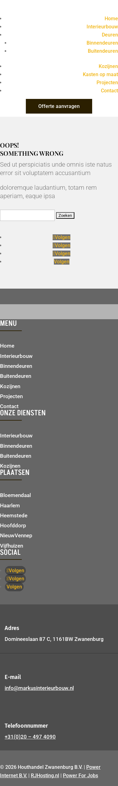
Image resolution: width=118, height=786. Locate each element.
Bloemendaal (15, 495)
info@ (39, 688)
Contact (109, 91)
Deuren (110, 35)
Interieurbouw (102, 27)
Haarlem (10, 505)
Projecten (107, 82)
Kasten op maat (100, 74)
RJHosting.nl (45, 776)
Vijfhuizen (11, 546)
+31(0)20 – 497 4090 (30, 737)
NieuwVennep (16, 535)
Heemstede (13, 515)
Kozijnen (108, 66)
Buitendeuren (103, 51)
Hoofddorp (13, 525)
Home (111, 19)
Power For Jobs (80, 776)
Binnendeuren (102, 43)
